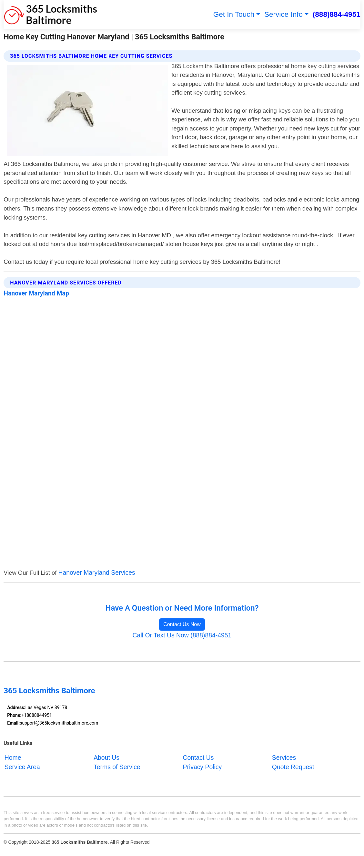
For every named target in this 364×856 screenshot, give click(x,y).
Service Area (22, 766)
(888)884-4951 (336, 14)
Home (13, 757)
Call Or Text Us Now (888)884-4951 (182, 635)
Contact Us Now (182, 624)
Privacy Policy (202, 766)
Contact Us (198, 757)
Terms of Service (117, 766)
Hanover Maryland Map (36, 293)
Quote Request (293, 766)
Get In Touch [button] (233, 14)
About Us (106, 757)
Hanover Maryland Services (96, 572)
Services (284, 757)
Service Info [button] (283, 14)
